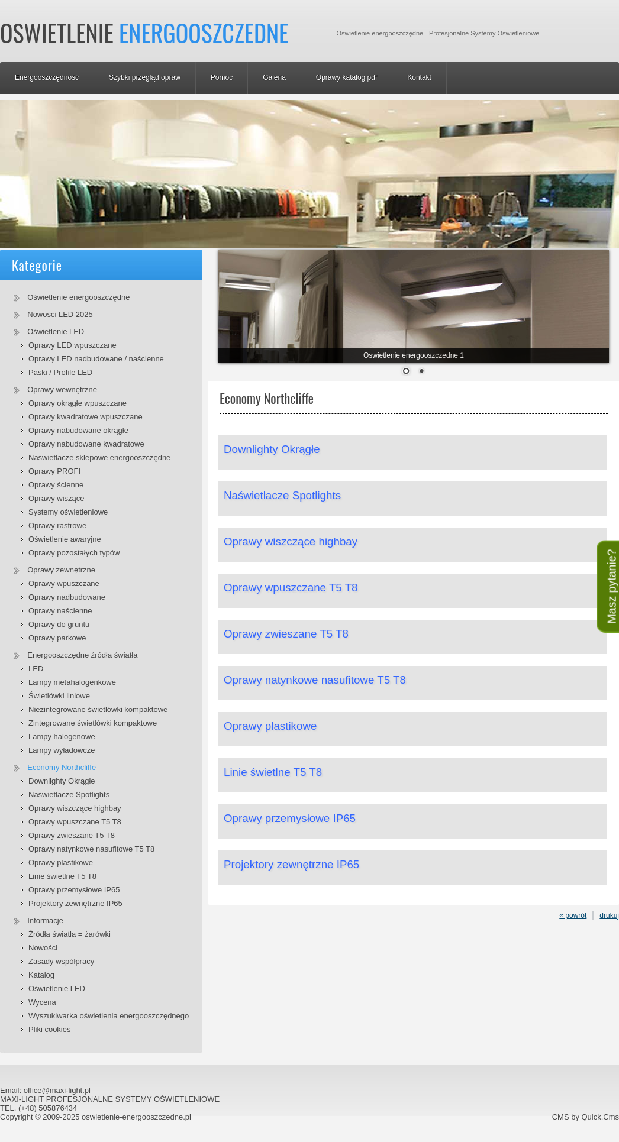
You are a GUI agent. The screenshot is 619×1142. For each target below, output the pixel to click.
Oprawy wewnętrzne (62, 389)
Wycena (42, 1002)
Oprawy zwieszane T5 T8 (71, 835)
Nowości (42, 947)
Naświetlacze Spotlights (68, 794)
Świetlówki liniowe (59, 695)
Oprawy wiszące (56, 498)
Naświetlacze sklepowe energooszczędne (99, 457)
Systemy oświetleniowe (68, 511)
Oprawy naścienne (60, 610)
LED (35, 668)
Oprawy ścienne (55, 484)
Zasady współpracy (61, 961)
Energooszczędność (47, 77)
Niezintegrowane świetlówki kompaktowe (97, 709)
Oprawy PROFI (54, 471)
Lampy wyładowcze (61, 750)
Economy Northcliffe (61, 767)
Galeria (274, 77)
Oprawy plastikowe (60, 862)
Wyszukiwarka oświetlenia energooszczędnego (108, 1015)
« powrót (572, 915)
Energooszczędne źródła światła (82, 655)
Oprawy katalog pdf (346, 77)
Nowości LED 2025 (59, 314)
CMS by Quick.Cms (585, 1116)
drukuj (609, 915)
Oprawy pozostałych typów (74, 552)
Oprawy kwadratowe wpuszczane (85, 416)
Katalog (41, 974)
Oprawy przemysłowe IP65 (74, 889)
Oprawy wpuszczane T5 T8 (74, 821)
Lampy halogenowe (61, 736)
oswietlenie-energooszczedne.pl (136, 1116)
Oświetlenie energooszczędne (78, 297)
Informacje (45, 920)
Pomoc (222, 77)
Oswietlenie (144, 32)
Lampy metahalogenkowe (72, 682)
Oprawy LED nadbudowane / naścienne (96, 358)
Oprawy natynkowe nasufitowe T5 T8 (91, 849)
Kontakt (419, 77)
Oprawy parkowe (57, 637)
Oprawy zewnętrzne (61, 569)
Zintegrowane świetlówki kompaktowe (92, 723)
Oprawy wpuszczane (63, 583)
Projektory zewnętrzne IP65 (75, 903)
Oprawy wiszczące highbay (74, 808)
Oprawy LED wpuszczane (72, 345)
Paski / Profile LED (60, 372)
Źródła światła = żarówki (69, 934)
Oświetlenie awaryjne (64, 539)
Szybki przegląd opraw (144, 77)
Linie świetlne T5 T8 (62, 876)
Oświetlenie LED (55, 331)
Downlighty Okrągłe (61, 781)
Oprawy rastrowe (57, 525)
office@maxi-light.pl (57, 1090)
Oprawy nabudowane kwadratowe (86, 443)
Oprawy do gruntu (58, 624)
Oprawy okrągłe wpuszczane (77, 403)
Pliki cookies (49, 1029)
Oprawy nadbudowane (66, 597)
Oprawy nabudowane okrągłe (78, 430)
